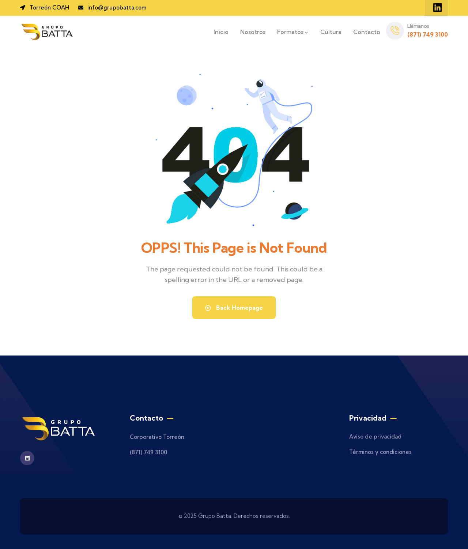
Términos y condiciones (380, 451)
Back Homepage (234, 307)
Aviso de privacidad (375, 436)
